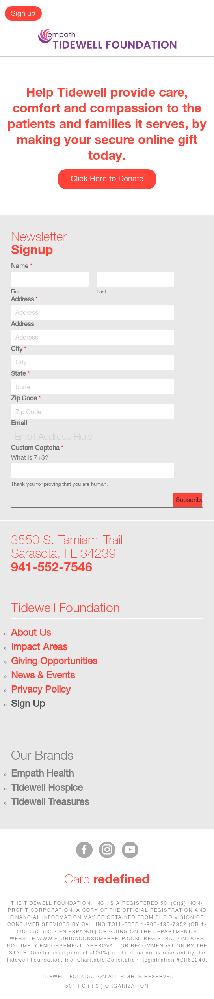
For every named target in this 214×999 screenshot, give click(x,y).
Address (24, 299)
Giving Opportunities (54, 660)
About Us (31, 632)
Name (21, 265)
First (16, 291)
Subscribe (189, 499)
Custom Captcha (37, 447)
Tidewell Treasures (50, 801)
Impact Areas (39, 646)
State (20, 373)
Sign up (23, 13)
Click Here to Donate (107, 178)
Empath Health (42, 773)
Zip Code (26, 397)
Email (19, 422)
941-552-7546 (51, 566)
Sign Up (28, 703)
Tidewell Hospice (47, 787)
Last (101, 291)
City (18, 348)
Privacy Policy (41, 689)
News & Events (43, 674)
